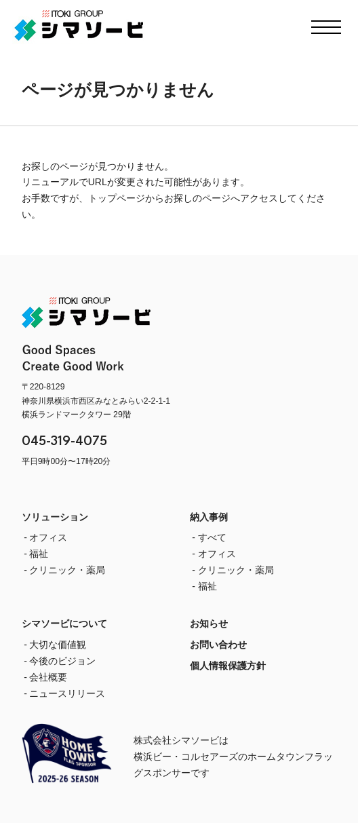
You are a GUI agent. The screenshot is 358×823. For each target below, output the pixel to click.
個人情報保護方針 (228, 665)
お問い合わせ (218, 644)
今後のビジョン (62, 660)
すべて (212, 537)
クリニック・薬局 (67, 569)
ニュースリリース (67, 693)
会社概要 (48, 677)
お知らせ (209, 623)
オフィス (48, 537)
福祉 (38, 553)
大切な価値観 (57, 644)
